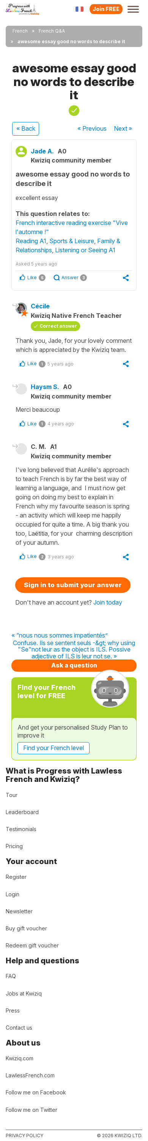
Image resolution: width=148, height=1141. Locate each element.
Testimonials (21, 829)
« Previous (92, 128)
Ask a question (74, 665)
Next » (123, 128)
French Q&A (52, 31)
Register (16, 877)
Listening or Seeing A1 (85, 250)
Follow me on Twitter (31, 1110)
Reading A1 (31, 241)
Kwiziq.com (19, 1058)
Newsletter (19, 911)
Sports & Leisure (71, 241)
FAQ (11, 976)
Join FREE (106, 9)
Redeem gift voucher (32, 945)
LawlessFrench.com (30, 1075)
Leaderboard (22, 812)
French (20, 31)
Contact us (19, 1027)
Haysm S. (45, 387)
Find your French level (53, 748)
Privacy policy (24, 1135)
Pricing (14, 846)
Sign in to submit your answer (73, 585)
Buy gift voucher (26, 928)
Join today (107, 602)
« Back (25, 128)
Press (13, 1010)
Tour (11, 795)
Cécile (40, 306)
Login (12, 894)
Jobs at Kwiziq (24, 993)
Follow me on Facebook (36, 1092)
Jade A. (42, 151)
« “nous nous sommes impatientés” (59, 635)
